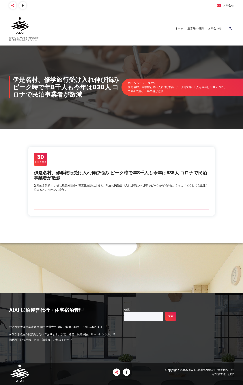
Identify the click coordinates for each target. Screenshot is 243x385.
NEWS (152, 83)
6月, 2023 (40, 159)
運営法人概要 (195, 28)
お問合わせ (215, 28)
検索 (127, 309)
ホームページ (136, 83)
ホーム (179, 28)
